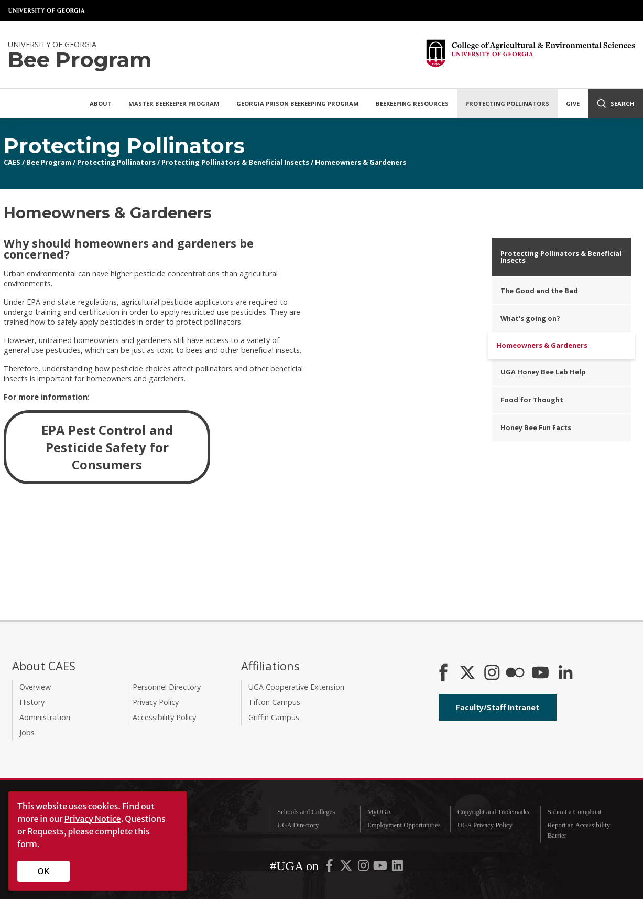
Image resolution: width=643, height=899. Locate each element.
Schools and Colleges (306, 812)
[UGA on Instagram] (364, 868)
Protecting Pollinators (507, 104)
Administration (44, 717)
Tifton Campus (274, 702)
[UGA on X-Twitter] (347, 868)
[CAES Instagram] (492, 673)
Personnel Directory (167, 687)
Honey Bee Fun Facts (535, 427)
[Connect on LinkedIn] (565, 673)
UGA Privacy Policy (485, 825)
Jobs (27, 732)
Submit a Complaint (575, 812)
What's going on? (530, 318)
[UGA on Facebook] (330, 868)
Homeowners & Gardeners (360, 162)
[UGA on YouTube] (381, 868)
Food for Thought (531, 399)
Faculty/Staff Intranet (497, 707)
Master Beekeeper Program (174, 104)
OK (44, 871)
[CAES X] (468, 673)
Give (573, 104)
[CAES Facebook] (443, 673)
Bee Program (48, 162)
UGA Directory (298, 825)
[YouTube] (540, 673)
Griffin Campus (273, 717)
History (32, 702)
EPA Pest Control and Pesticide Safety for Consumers (107, 447)
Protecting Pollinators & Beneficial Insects (235, 162)
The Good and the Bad (539, 290)
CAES (12, 162)
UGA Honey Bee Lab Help (543, 372)
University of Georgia (47, 10)
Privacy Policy (156, 702)
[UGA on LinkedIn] (397, 868)
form (27, 844)
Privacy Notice (92, 819)
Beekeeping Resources (412, 104)
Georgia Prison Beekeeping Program (297, 104)
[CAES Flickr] (515, 673)
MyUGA (379, 812)
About (101, 104)
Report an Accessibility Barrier (579, 830)
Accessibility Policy (164, 717)
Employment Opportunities (404, 825)
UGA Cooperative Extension (296, 687)
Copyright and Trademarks (493, 812)
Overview (35, 687)
